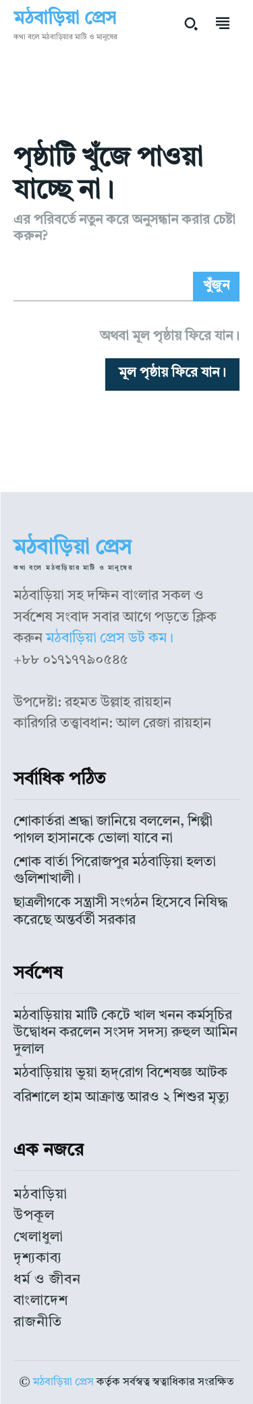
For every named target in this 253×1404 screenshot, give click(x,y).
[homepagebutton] (172, 374)
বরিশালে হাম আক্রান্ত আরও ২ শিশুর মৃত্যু (121, 1097)
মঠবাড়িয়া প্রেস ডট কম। (109, 638)
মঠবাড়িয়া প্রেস (63, 1382)
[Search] (216, 286)
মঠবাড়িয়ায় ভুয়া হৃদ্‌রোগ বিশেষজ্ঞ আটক (120, 1073)
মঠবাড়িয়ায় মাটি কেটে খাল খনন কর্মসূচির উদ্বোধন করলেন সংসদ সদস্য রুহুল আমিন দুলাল (125, 1033)
